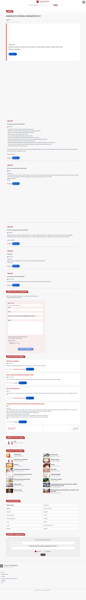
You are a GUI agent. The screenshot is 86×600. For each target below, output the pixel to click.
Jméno (9, 307)
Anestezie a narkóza (56, 479)
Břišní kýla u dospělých (13, 361)
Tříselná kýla (17, 454)
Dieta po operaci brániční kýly (22, 479)
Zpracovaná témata (48, 525)
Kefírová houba (55, 459)
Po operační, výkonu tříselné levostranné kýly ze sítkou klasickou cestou (25, 403)
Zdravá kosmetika (48, 508)
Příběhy (45, 522)
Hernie (52, 464)
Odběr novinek (5, 574)
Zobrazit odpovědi (17, 369)
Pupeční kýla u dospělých (20, 459)
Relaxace (46, 512)
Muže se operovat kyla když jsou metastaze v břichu (20, 374)
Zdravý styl (46, 505)
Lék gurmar (75, 428)
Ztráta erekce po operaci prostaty (23, 474)
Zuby (8, 522)
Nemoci (8, 508)
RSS (2, 582)
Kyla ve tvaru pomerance (13, 388)
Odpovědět (12, 54)
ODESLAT (43, 554)
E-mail (9, 311)
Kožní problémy (10, 515)
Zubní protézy (17, 484)
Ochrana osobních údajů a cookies (9, 578)
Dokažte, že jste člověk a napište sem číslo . (21, 315)
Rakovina (9, 512)
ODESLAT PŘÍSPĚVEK (25, 349)
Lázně (8, 525)
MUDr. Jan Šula (18, 490)
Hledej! (55, 5)
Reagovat (15, 157)
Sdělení (9, 320)
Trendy (45, 515)
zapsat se (39, 551)
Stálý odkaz (9, 157)
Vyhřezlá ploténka (56, 474)
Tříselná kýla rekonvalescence (22, 469)
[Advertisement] (42, 32)
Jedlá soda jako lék (12, 428)
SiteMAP (3, 580)
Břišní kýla (53, 469)
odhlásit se (48, 551)
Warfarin (16, 464)
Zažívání (8, 528)
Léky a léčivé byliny (11, 518)
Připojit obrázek (11, 340)
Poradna (46, 518)
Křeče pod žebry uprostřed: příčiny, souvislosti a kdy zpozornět (65, 490)
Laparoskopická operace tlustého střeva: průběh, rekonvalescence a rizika (64, 484)
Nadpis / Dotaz (11, 303)
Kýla (15, 441)
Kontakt (45, 528)
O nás (3, 572)
